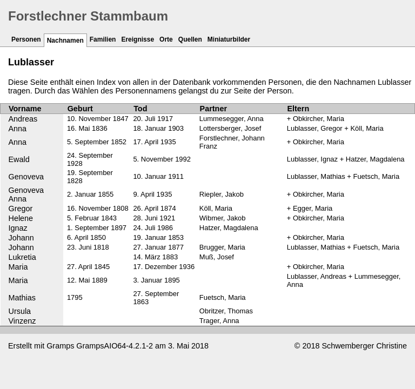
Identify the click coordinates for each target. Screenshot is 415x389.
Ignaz (18, 228)
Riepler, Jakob (221, 194)
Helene (21, 218)
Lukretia (22, 257)
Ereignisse (137, 39)
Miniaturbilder (229, 39)
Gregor (21, 208)
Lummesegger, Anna (231, 119)
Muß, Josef (216, 257)
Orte (166, 39)
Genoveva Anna (26, 194)
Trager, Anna (219, 321)
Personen (26, 39)
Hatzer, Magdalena (228, 228)
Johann (21, 237)
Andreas (23, 119)
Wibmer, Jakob (222, 218)
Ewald (19, 159)
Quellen (190, 39)
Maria (18, 267)
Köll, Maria (215, 208)
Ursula (20, 311)
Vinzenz (22, 321)
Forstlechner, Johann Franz (232, 142)
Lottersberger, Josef (230, 128)
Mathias (22, 297)
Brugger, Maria (222, 247)
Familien (103, 39)
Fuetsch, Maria (222, 297)
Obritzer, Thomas (226, 311)
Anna (18, 128)
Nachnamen (65, 40)
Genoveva (26, 176)
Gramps (60, 345)
